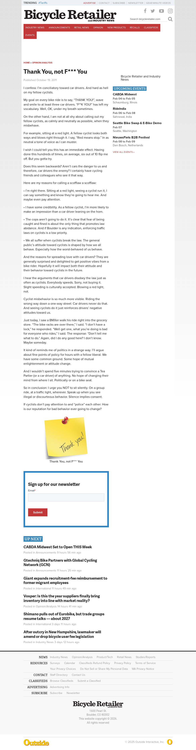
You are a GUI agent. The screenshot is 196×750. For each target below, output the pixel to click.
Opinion (98, 27)
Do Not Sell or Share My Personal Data (104, 669)
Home (27, 62)
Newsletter (135, 3)
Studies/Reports (146, 657)
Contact (104, 3)
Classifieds (151, 27)
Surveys (55, 663)
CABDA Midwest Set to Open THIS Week (58, 546)
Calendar (69, 663)
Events (30, 35)
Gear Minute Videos (158, 3)
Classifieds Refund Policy (94, 663)
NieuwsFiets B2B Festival (131, 137)
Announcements (59, 27)
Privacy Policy (122, 663)
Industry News (35, 27)
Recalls (135, 27)
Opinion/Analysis (42, 62)
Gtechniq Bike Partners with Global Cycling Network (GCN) (60, 562)
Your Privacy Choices (63, 669)
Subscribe (119, 3)
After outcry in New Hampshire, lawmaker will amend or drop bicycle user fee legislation (62, 634)
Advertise (89, 3)
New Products (116, 27)
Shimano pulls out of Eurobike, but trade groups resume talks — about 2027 (64, 616)
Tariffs (43, 3)
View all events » (123, 152)
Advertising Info (59, 687)
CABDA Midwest (125, 94)
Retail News (81, 27)
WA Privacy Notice (143, 669)
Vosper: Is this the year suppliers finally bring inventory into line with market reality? (62, 598)
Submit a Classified (89, 681)
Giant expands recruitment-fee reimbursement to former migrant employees (65, 580)
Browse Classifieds (61, 681)
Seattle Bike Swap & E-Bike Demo (137, 123)
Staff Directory (59, 675)
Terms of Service (145, 663)
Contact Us (78, 675)
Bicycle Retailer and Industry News (141, 78)
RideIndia (119, 109)
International (43, 588)
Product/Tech (105, 657)
